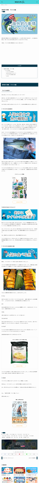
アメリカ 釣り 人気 (14, 435)
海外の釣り (3, 437)
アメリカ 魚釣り (25, 435)
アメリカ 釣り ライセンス (6, 435)
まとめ (7, 76)
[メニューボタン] (37, 2)
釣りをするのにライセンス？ (11, 73)
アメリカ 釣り (20, 434)
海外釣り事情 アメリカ (9, 437)
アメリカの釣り (7, 70)
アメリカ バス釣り (5, 434)
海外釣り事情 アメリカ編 (9, 68)
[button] (5, 454)
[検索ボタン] (2, 2)
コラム (4, 11)
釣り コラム (16, 437)
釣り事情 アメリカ (26, 437)
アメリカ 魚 (20, 435)
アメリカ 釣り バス (26, 434)
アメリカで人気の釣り (10, 71)
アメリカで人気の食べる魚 (10, 74)
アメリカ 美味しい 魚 (13, 434)
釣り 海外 (20, 437)
